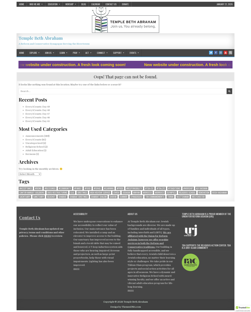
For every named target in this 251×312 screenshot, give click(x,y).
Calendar (95, 4)
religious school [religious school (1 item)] (187, 192)
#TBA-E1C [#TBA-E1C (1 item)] (149, 188)
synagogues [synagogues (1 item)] (136, 196)
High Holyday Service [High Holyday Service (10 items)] (100, 192)
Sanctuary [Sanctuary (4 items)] (38, 196)
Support (117, 53)
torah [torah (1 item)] (170, 196)
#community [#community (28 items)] (65, 188)
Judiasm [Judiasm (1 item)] (126, 192)
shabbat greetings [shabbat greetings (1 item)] (79, 196)
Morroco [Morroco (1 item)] (159, 192)
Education (53, 4)
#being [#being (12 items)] (38, 188)
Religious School (34, 146)
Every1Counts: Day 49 (37, 106)
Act (87, 53)
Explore (33, 53)
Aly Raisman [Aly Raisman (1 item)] (201, 188)
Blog (83, 4)
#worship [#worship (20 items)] (188, 188)
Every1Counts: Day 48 (37, 110)
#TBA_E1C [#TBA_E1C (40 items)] (161, 188)
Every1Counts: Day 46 (37, 117)
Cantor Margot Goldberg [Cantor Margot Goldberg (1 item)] (32, 192)
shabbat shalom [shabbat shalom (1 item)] (99, 196)
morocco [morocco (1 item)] (147, 192)
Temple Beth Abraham (41, 38)
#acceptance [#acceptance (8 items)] (26, 188)
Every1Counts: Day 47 (37, 114)
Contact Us (111, 4)
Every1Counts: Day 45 (37, 121)
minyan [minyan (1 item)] (136, 192)
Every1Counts (33, 139)
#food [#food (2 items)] (88, 188)
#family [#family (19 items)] (78, 188)
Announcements (34, 136)
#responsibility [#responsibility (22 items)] (134, 188)
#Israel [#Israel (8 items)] (97, 188)
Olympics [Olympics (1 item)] (171, 192)
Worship (69, 4)
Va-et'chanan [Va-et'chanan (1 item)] (183, 196)
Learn (62, 53)
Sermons (30, 154)
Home (21, 4)
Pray (75, 53)
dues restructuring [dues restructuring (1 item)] (57, 192)
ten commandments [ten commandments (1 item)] (154, 196)
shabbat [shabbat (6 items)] (63, 196)
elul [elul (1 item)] (72, 192)
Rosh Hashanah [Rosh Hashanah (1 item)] (219, 192)
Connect (101, 53)
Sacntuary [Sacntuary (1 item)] (25, 196)
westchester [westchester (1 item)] (198, 196)
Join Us (48, 53)
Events (133, 53)
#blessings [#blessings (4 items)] (50, 188)
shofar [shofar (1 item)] (113, 196)
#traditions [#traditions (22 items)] (174, 188)
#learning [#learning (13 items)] (109, 188)
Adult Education (34, 150)
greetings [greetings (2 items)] (82, 192)
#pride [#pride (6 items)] (120, 188)
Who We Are (34, 4)
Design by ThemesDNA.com (125, 307)
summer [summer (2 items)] (123, 196)
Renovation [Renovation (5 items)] (204, 192)
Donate (125, 4)
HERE (47, 236)
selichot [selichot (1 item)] (51, 196)
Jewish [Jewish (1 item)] (116, 192)
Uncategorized (33, 143)
